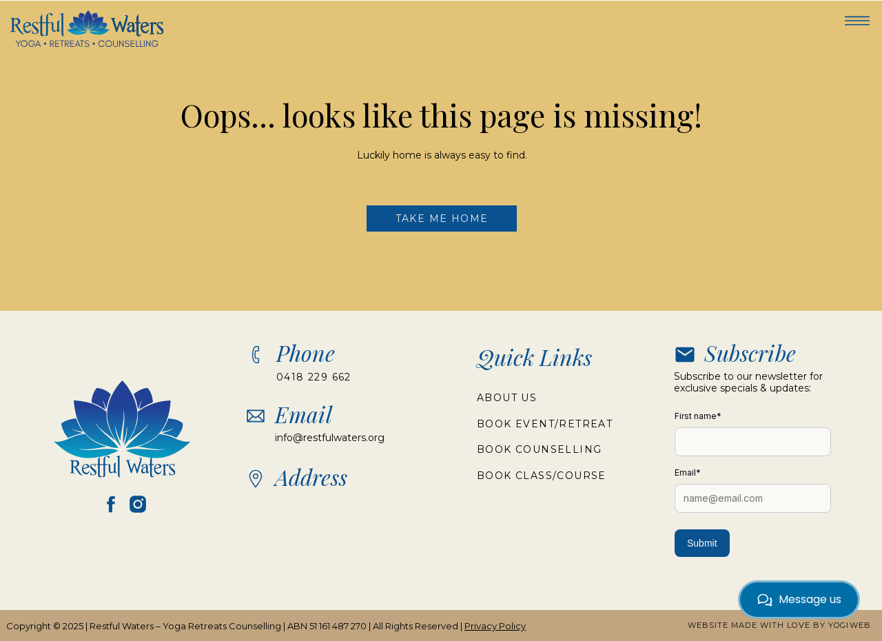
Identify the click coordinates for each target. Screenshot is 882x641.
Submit (702, 543)
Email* (688, 472)
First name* (698, 416)
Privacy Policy (495, 625)
